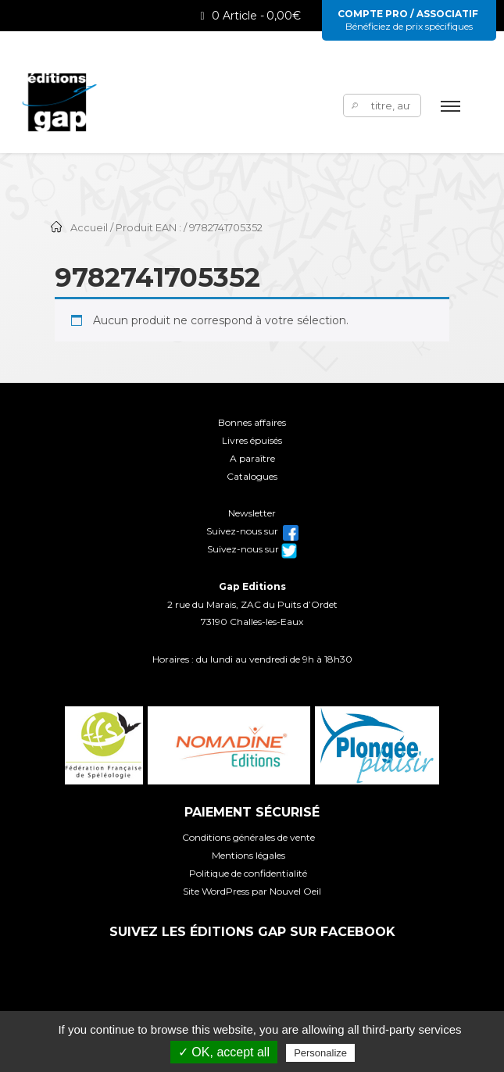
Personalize (320, 1053)
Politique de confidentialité (248, 873)
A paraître (252, 458)
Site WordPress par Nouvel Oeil (252, 891)
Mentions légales (248, 855)
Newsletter (252, 513)
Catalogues (252, 476)
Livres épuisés (252, 440)
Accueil (89, 228)
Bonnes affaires (252, 422)
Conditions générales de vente (248, 837)
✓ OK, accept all (224, 1052)
